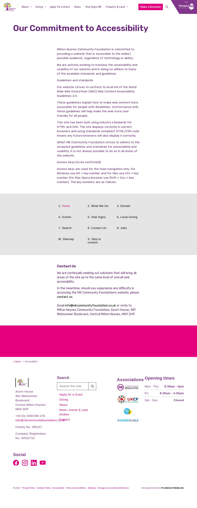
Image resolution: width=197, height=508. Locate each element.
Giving (39, 6)
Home (66, 206)
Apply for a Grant (60, 6)
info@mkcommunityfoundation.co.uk (90, 305)
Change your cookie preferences (113, 488)
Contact (64, 419)
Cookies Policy (44, 488)
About (25, 6)
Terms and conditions (76, 488)
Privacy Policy (28, 488)
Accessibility (58, 488)
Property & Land (115, 6)
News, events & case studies (73, 412)
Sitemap (92, 488)
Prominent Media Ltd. (172, 488)
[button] (92, 386)
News (77, 6)
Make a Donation (151, 7)
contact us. (65, 297)
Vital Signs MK (93, 6)
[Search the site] (76, 386)
